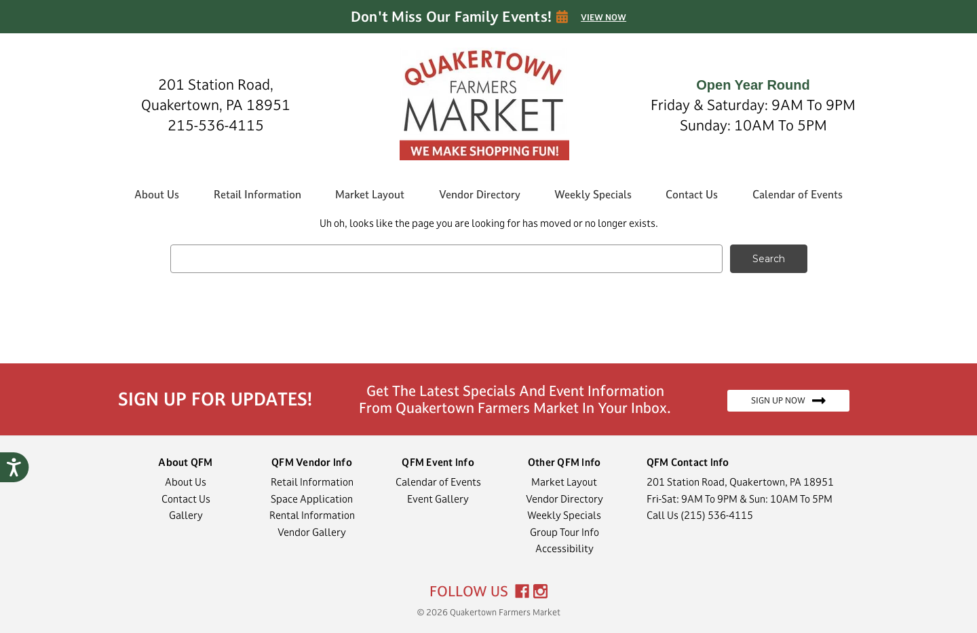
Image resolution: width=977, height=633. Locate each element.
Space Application (312, 498)
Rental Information (312, 515)
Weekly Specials (593, 194)
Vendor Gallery (311, 532)
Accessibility (564, 548)
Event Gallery (438, 498)
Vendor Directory (479, 194)
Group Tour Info (564, 532)
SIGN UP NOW (788, 400)
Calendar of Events (797, 194)
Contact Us (692, 194)
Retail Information (257, 194)
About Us (156, 194)
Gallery (186, 515)
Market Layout (369, 194)
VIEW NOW (603, 17)
